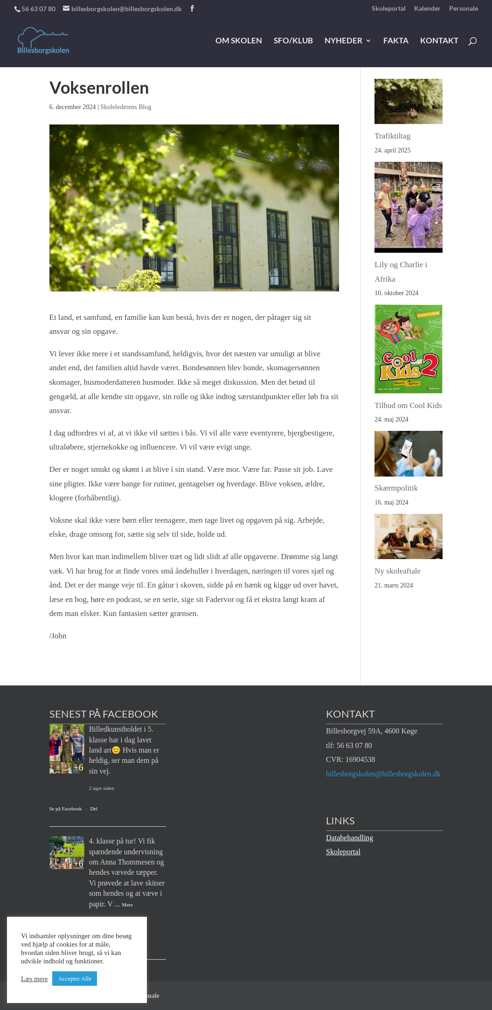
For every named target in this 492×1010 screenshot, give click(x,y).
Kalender (427, 8)
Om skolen (238, 41)
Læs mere (34, 978)
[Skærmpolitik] (408, 456)
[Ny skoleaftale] (408, 539)
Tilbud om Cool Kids (408, 405)
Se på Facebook (65, 808)
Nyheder (343, 41)
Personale (463, 8)
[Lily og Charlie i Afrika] (408, 210)
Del (93, 808)
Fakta (396, 41)
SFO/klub (293, 41)
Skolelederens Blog (125, 107)
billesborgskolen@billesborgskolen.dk (383, 774)
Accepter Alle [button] (74, 978)
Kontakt (439, 41)
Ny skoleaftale (397, 571)
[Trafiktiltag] (408, 104)
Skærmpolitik (396, 488)
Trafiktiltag (392, 135)
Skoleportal (389, 8)
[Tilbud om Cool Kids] (408, 351)
